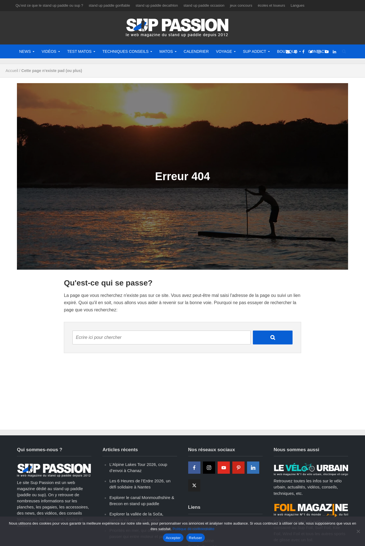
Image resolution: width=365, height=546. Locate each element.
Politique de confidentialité (194, 529)
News (25, 51)
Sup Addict (254, 51)
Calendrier (196, 51)
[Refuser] (358, 531)
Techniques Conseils (125, 51)
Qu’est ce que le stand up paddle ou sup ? (49, 5)
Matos (166, 51)
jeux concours (241, 5)
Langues (297, 5)
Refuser (195, 538)
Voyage (224, 51)
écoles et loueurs (271, 5)
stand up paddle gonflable (109, 5)
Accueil (12, 70)
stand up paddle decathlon (156, 5)
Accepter (173, 538)
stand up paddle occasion (203, 5)
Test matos (79, 51)
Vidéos (49, 51)
